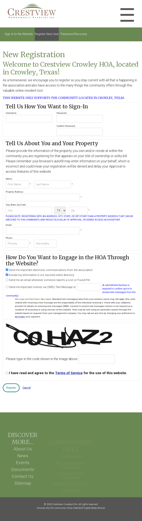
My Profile (20, 315)
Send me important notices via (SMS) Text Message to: (42, 285)
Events (22, 466)
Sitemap (22, 486)
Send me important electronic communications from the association (50, 268)
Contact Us (22, 480)
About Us (22, 452)
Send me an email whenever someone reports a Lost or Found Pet (49, 278)
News (22, 459)
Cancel (27, 386)
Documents (22, 473)
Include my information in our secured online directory (41, 273)
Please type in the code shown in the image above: (42, 358)
